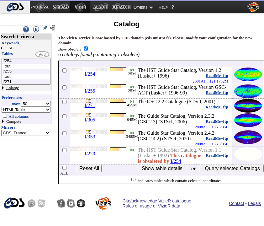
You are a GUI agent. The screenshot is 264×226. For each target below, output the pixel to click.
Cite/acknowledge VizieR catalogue (157, 200)
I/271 (26, 82)
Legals (254, 203)
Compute (13, 121)
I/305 (90, 119)
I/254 (26, 61)
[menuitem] (15, 7)
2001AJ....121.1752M (210, 81)
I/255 (26, 71)
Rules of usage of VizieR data (151, 205)
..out (26, 66)
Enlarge (12, 87)
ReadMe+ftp (217, 75)
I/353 (90, 136)
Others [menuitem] (141, 7)
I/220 (90, 153)
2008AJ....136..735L (211, 127)
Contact (236, 203)
